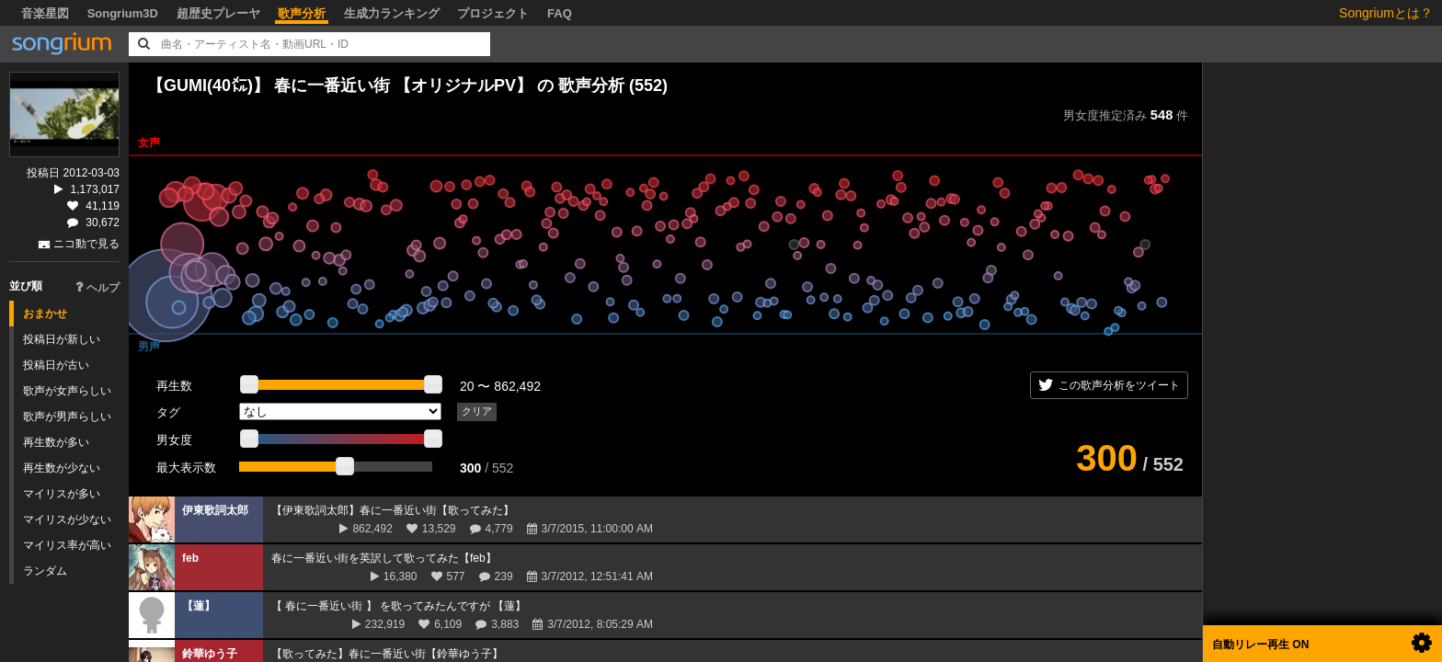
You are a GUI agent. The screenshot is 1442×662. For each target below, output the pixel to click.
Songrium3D (122, 13)
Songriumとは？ (1386, 13)
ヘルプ (97, 287)
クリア (477, 411)
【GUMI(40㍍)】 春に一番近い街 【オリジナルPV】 (339, 85)
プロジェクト (493, 13)
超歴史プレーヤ (218, 13)
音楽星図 (45, 13)
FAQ (559, 13)
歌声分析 (302, 13)
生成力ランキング (392, 13)
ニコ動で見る (86, 243)
